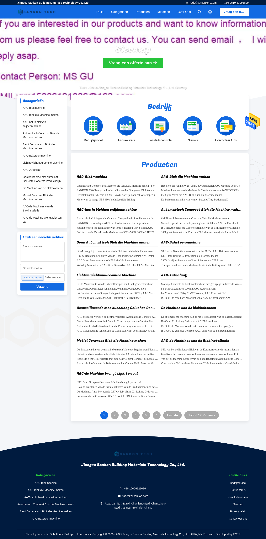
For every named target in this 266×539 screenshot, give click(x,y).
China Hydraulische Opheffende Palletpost (50, 534)
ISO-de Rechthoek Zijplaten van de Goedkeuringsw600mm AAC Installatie (117, 256)
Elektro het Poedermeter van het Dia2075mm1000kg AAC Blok (111, 289)
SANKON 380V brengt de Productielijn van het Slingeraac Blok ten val (115, 190)
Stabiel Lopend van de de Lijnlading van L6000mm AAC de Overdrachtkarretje (201, 223)
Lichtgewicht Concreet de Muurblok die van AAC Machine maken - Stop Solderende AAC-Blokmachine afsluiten (117, 186)
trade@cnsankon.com (202, 2)
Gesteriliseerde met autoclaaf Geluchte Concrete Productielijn (42, 179)
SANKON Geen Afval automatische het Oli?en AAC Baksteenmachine (199, 251)
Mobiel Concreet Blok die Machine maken (38, 197)
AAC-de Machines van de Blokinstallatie (38, 208)
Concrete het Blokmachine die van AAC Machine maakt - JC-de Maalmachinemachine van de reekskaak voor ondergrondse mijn (201, 363)
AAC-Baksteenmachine (37, 155)
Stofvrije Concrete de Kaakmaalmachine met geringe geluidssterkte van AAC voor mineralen (201, 284)
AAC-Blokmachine (34, 107)
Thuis (99, 11)
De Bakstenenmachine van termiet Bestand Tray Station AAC (194, 200)
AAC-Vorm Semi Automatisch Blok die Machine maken (107, 260)
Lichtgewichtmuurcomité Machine (43, 162)
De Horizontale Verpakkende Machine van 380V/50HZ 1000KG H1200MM (117, 232)
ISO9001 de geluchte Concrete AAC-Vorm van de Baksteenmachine (198, 331)
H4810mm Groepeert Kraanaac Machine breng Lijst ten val (109, 382)
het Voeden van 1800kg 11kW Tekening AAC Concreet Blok (194, 293)
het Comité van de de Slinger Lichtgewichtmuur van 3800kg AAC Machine (117, 293)
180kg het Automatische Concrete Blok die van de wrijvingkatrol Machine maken (201, 232)
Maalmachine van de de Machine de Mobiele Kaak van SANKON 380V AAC (201, 190)
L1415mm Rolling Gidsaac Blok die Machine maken (189, 256)
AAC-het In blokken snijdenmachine (34, 124)
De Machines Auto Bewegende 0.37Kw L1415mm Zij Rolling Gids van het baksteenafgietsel (117, 392)
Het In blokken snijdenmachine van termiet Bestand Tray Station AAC (115, 228)
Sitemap (238, 504)
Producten (143, 11)
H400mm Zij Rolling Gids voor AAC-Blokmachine (189, 321)
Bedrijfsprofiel (238, 482)
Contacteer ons (238, 518)
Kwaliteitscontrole (238, 497)
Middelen (163, 11)
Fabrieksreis (238, 490)
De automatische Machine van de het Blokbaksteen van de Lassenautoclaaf (201, 317)
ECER (237, 534)
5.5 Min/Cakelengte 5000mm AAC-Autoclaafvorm (188, 289)
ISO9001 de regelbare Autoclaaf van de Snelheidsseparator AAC (196, 298)
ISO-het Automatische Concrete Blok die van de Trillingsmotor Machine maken (201, 228)
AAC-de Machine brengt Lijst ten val (42, 219)
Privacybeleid (238, 511)
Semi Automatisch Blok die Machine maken (39, 146)
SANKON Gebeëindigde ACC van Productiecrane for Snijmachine (113, 223)
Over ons (184, 11)
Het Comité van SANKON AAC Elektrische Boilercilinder (109, 298)
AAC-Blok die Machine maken (41, 114)
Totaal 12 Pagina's (201, 415)
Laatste (172, 415)
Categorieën (119, 11)
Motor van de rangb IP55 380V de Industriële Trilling (106, 200)
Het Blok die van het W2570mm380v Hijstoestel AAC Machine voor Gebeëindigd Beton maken (201, 186)
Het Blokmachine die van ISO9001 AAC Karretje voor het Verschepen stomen (117, 195)
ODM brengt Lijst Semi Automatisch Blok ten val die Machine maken (115, 251)
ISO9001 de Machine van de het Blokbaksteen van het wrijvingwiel (197, 326)
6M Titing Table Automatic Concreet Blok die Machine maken (195, 218)
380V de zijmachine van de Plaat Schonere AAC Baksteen (192, 260)
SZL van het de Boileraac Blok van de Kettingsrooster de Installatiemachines (201, 350)
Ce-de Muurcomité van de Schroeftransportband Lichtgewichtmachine (115, 284)
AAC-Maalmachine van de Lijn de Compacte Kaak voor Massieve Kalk (116, 331)
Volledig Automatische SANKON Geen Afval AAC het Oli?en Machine (115, 265)
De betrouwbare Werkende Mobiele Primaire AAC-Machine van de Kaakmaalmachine (117, 354)
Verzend (42, 286)
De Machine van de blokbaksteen (43, 188)
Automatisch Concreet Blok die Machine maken (41, 135)
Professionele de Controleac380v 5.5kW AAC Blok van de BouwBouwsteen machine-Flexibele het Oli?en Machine (117, 396)
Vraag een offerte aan (236, 11)
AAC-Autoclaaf (31, 169)
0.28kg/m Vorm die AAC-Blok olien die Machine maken (191, 195)
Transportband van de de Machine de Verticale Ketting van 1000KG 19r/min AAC (201, 265)
